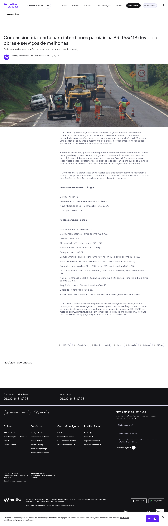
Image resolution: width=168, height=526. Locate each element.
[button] (150, 5)
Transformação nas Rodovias (15, 437)
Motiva (88, 433)
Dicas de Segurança (39, 449)
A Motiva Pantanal (11, 433)
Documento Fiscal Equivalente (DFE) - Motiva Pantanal (16, 476)
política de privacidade (23, 520)
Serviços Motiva (37, 433)
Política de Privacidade (35, 505)
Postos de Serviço (38, 441)
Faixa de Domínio (11, 445)
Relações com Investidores (15, 481)
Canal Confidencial (66, 445)
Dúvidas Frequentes (65, 437)
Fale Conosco (62, 433)
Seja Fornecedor (92, 441)
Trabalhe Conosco (92, 445)
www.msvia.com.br (83, 312)
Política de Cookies (53, 505)
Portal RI (88, 437)
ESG (6, 441)
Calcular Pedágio (38, 445)
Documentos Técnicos (40, 453)
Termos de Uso (68, 505)
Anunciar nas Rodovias (40, 437)
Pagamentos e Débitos (66, 441)
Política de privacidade (128, 442)
